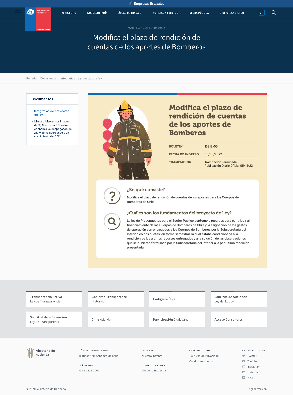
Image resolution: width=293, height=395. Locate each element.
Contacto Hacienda (154, 370)
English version (257, 389)
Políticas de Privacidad (204, 356)
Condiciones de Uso (202, 361)
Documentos (48, 78)
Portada (31, 78)
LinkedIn (250, 372)
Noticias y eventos (165, 13)
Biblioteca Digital (232, 13)
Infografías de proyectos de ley (81, 78)
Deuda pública (199, 13)
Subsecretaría (97, 13)
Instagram (251, 366)
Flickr (248, 377)
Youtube (249, 361)
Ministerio (69, 13)
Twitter (249, 356)
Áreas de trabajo (130, 13)
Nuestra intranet (152, 356)
